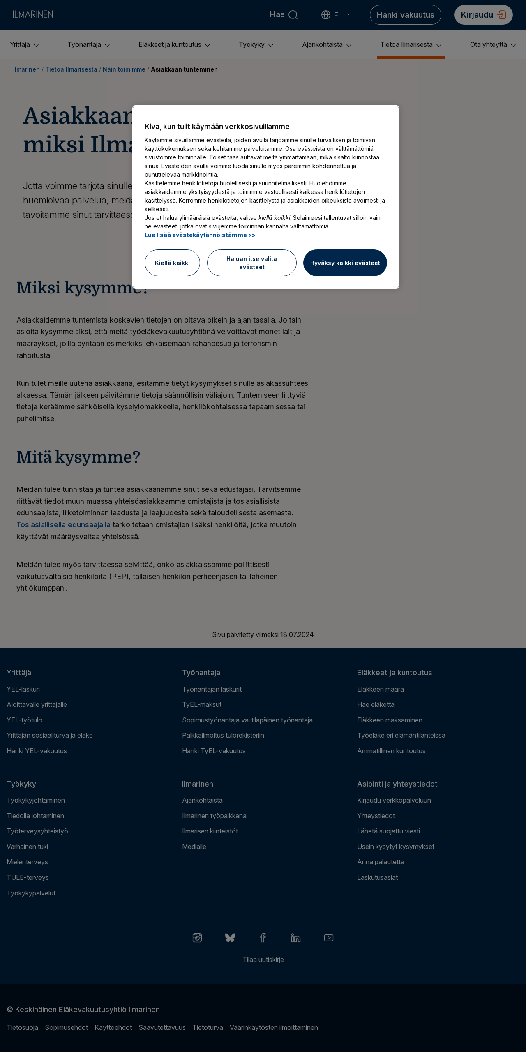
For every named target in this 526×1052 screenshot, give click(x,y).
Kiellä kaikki (172, 262)
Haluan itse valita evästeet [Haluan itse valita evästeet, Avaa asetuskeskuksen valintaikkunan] (251, 262)
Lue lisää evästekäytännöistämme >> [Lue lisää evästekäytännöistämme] (200, 234)
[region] (265, 197)
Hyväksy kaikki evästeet (345, 262)
